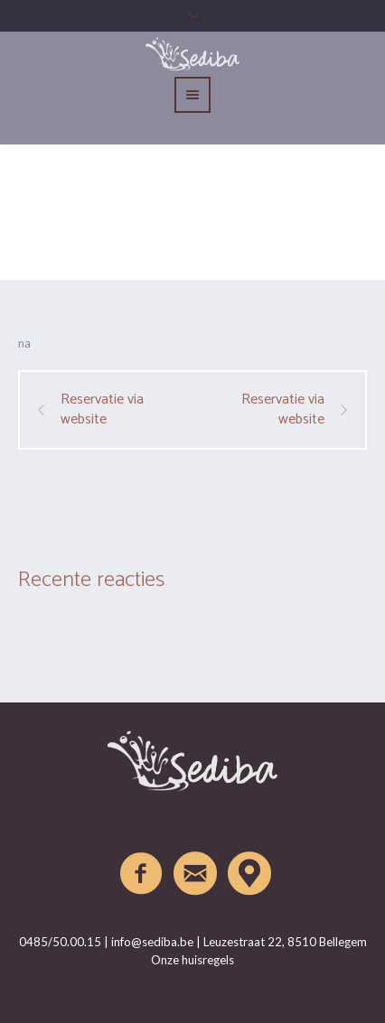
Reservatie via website (102, 410)
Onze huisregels (192, 960)
